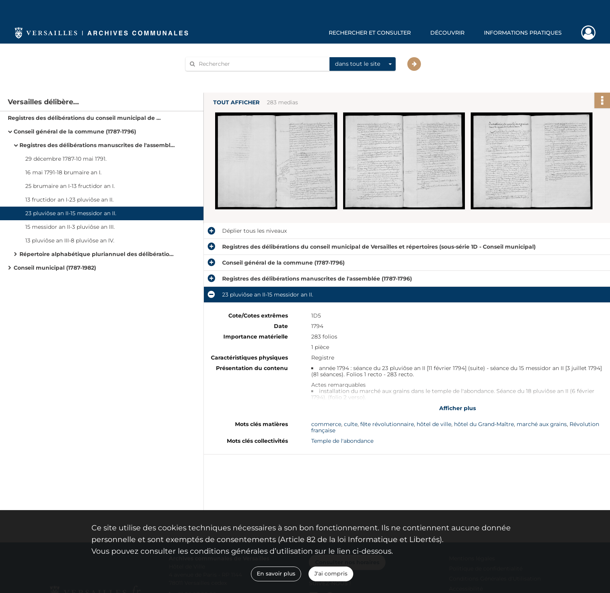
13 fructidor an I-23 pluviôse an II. (69, 199)
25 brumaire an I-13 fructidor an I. (70, 185)
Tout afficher (236, 102)
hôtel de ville (434, 424)
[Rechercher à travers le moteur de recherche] (261, 64)
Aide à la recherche (216, 77)
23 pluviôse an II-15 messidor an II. (70, 213)
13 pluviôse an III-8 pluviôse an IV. (69, 240)
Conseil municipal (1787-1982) (55, 267)
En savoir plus (276, 573)
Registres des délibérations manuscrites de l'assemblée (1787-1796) (97, 145)
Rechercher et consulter (370, 32)
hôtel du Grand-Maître (484, 424)
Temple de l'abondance (342, 440)
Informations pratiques (523, 32)
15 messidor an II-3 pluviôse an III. (70, 226)
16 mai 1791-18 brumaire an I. (63, 172)
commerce (326, 424)
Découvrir (447, 32)
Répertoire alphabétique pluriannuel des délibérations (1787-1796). (97, 254)
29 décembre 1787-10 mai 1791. (66, 158)
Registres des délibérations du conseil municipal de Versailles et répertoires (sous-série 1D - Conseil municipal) (85, 117)
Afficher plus (457, 408)
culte (351, 424)
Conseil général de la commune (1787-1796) (75, 131)
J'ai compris (330, 573)
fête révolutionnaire (387, 424)
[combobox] (363, 64)
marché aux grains (542, 424)
